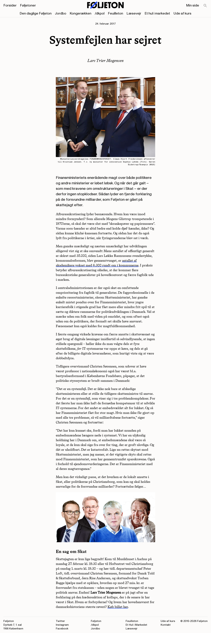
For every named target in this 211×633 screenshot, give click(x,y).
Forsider (10, 5)
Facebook (62, 628)
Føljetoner (28, 5)
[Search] (205, 6)
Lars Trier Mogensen (105, 60)
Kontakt (166, 625)
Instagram (62, 625)
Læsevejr (133, 13)
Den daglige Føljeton (36, 13)
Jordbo (60, 13)
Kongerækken (80, 13)
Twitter (60, 621)
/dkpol (99, 13)
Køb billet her (118, 607)
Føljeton (96, 621)
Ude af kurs (182, 13)
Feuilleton (115, 13)
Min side (192, 5)
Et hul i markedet (157, 13)
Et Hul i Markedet (136, 625)
